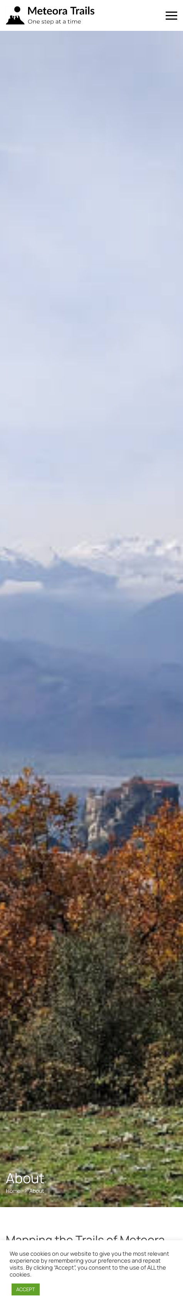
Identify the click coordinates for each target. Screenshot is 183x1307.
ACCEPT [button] (25, 1289)
